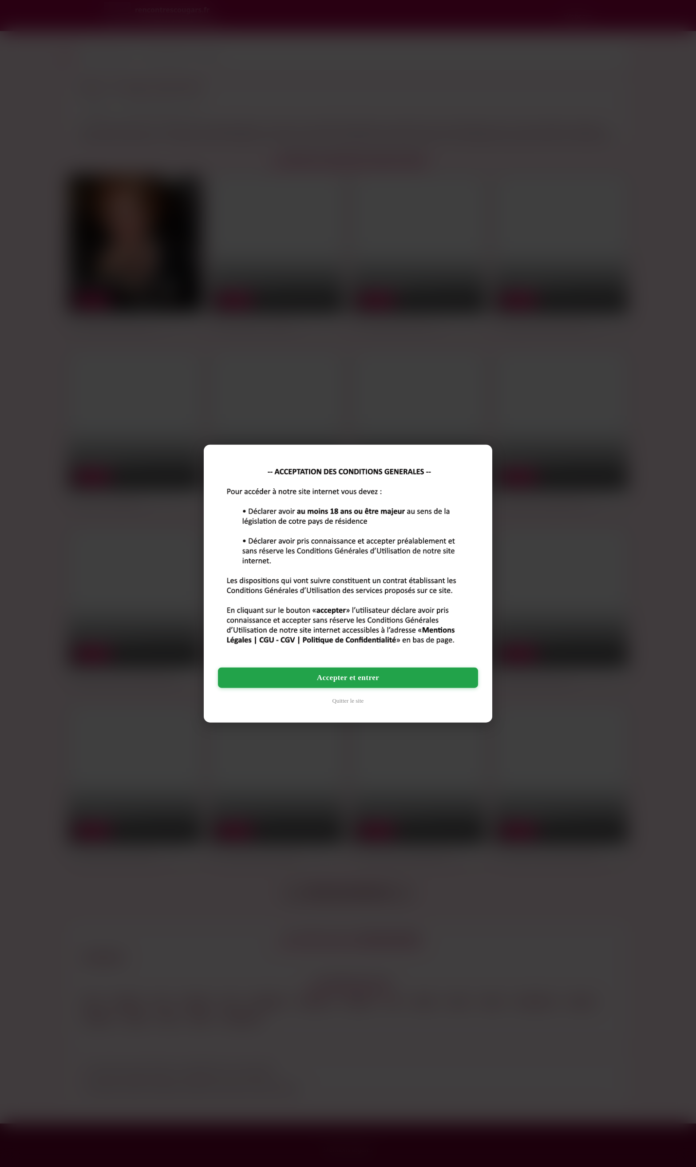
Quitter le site (348, 700)
